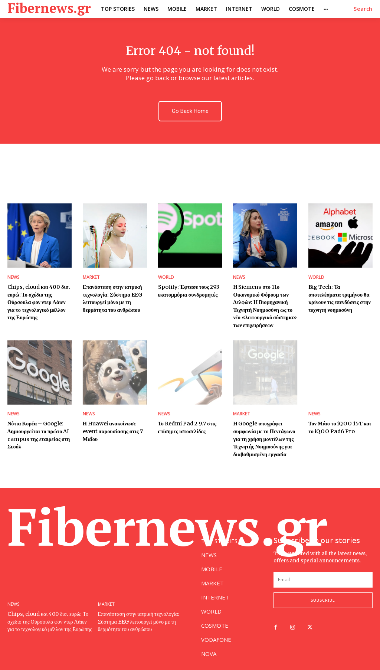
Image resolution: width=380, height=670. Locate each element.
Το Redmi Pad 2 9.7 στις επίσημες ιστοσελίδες (186, 425)
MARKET (91, 277)
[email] (323, 576)
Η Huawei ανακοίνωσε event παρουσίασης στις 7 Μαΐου (112, 428)
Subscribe (323, 596)
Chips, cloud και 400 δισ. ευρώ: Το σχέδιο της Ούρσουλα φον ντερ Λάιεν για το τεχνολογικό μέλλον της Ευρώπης (38, 301)
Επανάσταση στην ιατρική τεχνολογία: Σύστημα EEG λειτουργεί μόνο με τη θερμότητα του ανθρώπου (112, 297)
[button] (363, 9)
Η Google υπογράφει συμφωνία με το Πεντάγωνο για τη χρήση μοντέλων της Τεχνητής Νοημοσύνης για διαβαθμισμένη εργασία (263, 435)
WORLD (166, 277)
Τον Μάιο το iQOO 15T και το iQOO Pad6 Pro (339, 425)
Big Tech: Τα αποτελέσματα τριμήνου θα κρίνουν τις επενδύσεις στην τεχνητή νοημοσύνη (339, 297)
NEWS (13, 277)
